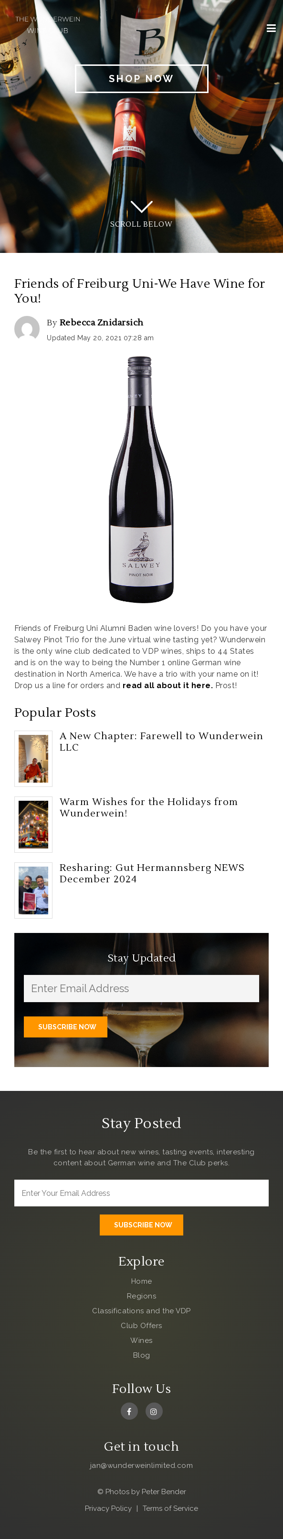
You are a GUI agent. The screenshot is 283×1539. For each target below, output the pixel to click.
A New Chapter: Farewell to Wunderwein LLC (161, 742)
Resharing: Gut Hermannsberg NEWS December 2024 (152, 873)
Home (141, 1281)
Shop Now (142, 78)
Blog (141, 1355)
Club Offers (141, 1325)
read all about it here (167, 685)
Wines (141, 1340)
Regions (142, 1296)
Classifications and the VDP (141, 1311)
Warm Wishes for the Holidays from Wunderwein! (149, 807)
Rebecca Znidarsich (102, 322)
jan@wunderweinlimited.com (141, 1465)
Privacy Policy (108, 1508)
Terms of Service (170, 1508)
